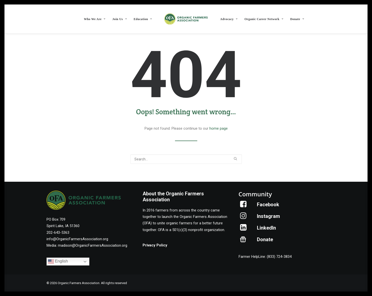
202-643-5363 (58, 232)
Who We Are (94, 19)
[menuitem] (94, 18)
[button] (235, 158)
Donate (297, 19)
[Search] (186, 159)
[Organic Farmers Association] (186, 19)
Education (143, 19)
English (58, 262)
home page (218, 128)
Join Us (119, 19)
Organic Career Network (264, 19)
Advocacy (228, 19)
